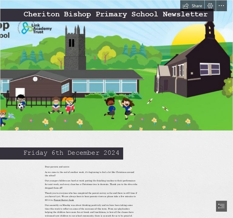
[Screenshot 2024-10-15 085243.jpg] (116, 65)
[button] (192, 5)
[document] (116, 109)
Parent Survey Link (64, 199)
